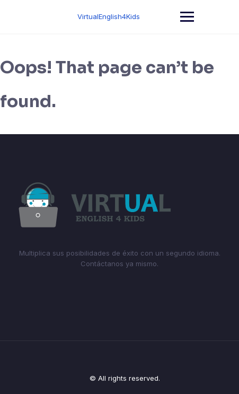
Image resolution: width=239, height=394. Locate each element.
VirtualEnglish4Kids (108, 16)
